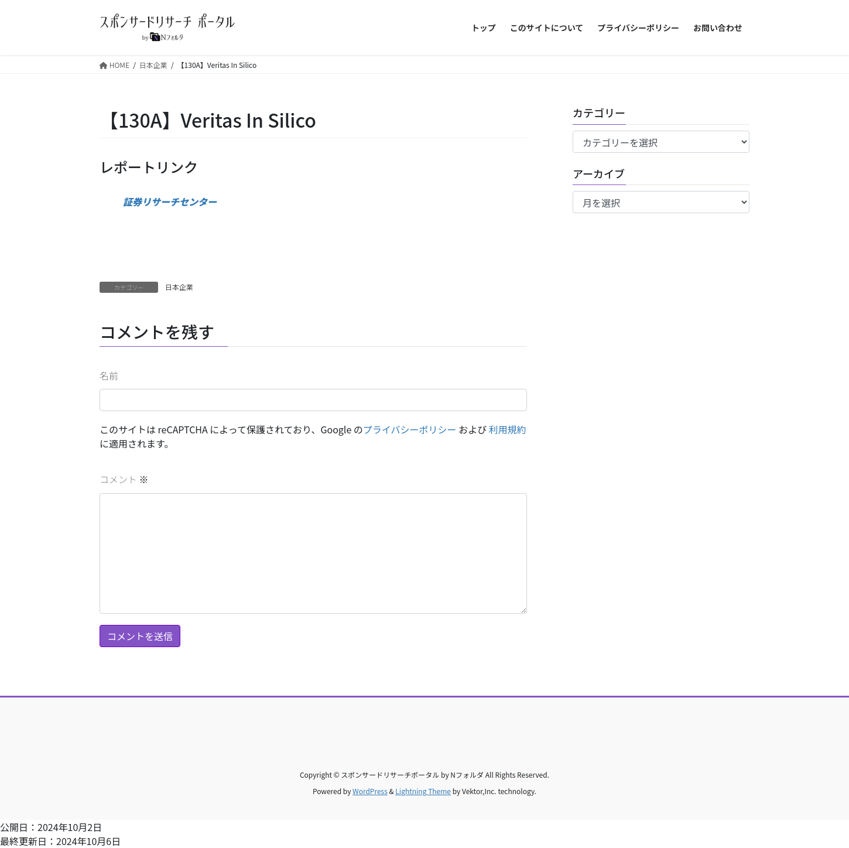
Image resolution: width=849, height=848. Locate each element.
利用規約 (507, 429)
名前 (109, 375)
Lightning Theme (423, 791)
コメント (124, 479)
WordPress (370, 791)
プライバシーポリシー (410, 429)
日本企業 (179, 287)
